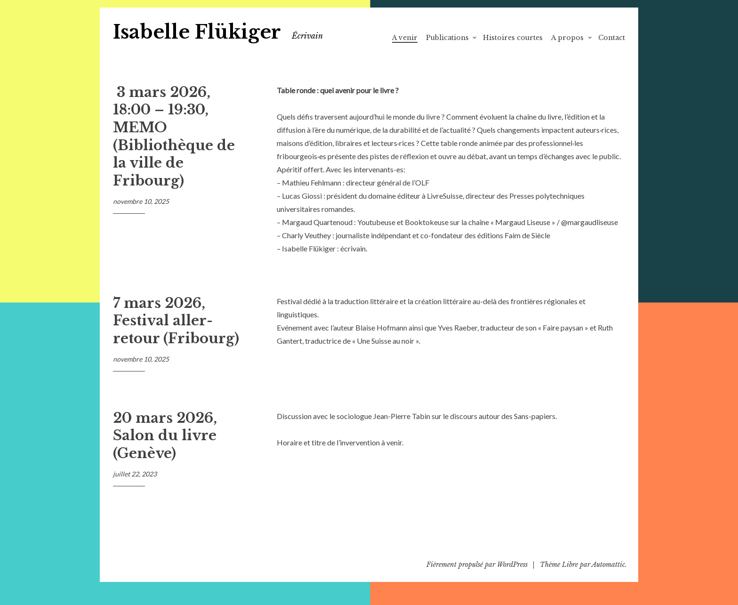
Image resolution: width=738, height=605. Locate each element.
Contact (611, 37)
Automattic (608, 564)
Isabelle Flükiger (197, 32)
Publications (447, 37)
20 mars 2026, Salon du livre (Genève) (165, 436)
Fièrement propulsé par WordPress (477, 564)
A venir (404, 37)
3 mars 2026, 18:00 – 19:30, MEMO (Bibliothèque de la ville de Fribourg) (174, 136)
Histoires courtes (513, 37)
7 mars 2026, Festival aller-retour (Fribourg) (176, 321)
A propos (567, 37)
